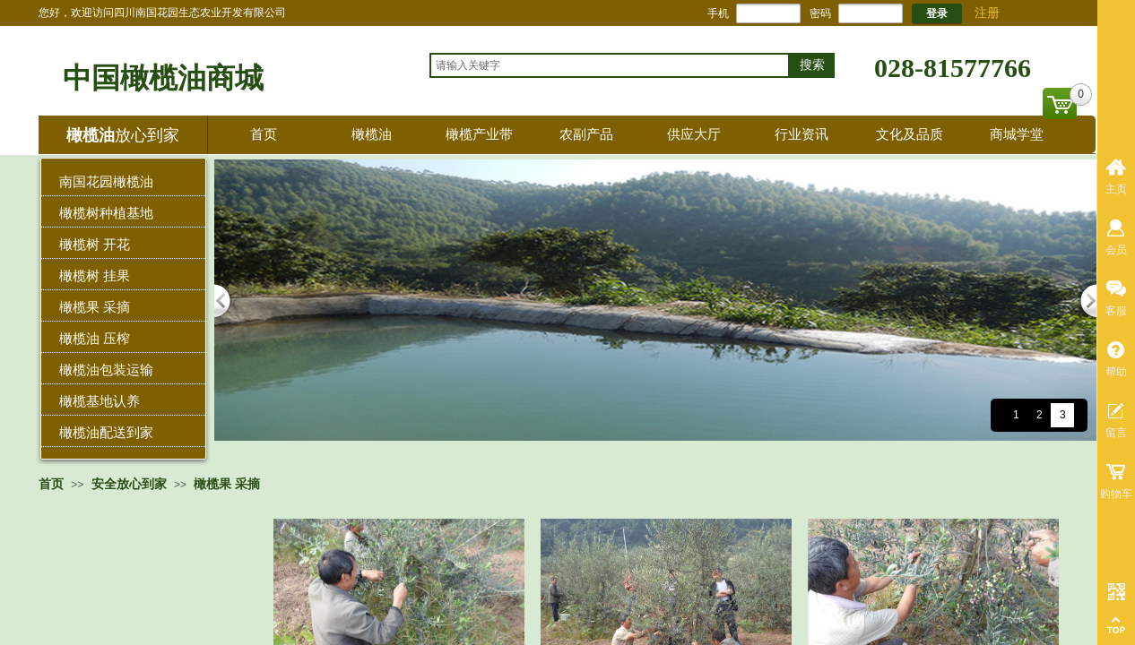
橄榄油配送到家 (106, 432)
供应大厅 (694, 134)
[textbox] (609, 65)
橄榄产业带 (479, 134)
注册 (987, 13)
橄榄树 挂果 (94, 275)
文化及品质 (909, 134)
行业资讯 (801, 134)
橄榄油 (371, 134)
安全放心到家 (129, 484)
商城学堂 (1017, 134)
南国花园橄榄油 (106, 181)
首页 (263, 134)
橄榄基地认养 (99, 400)
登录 (937, 13)
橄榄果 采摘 (94, 306)
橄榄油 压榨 (94, 338)
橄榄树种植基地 (106, 212)
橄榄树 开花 (94, 244)
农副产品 (586, 134)
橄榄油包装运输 (106, 369)
